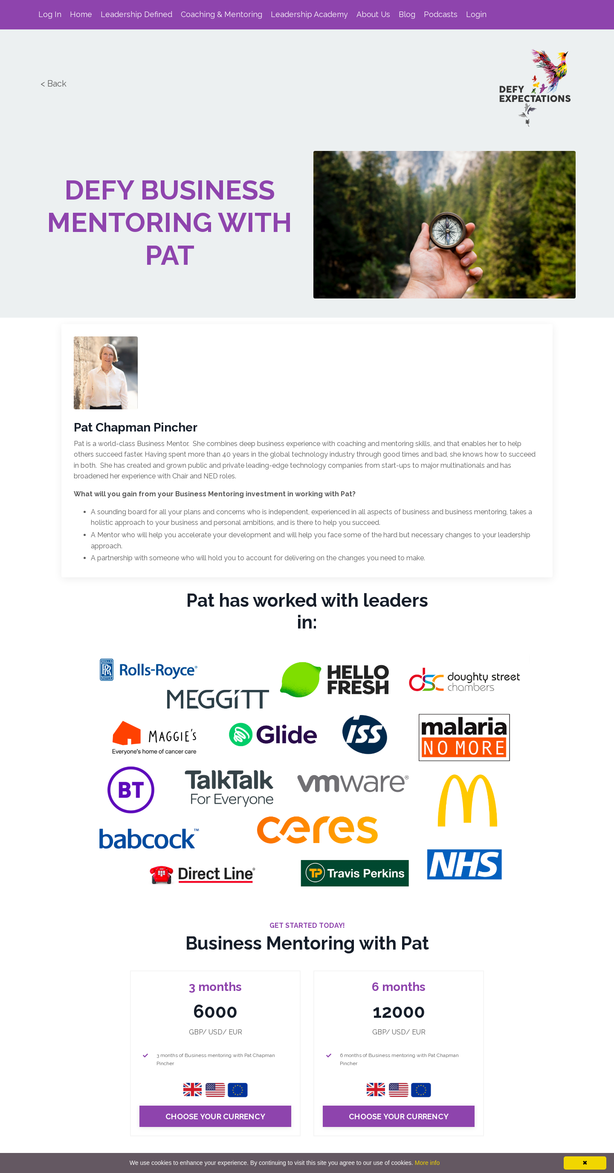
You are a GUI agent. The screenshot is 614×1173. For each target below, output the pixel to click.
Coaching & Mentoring (221, 14)
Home (81, 14)
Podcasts (441, 14)
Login (476, 14)
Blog (407, 14)
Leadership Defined (136, 14)
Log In (49, 14)
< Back (52, 83)
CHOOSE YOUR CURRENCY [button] (215, 1116)
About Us (373, 14)
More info (427, 1162)
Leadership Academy (309, 14)
